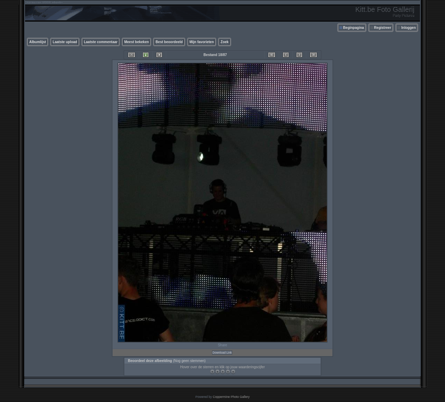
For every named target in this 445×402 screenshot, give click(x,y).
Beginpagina (353, 28)
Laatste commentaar (101, 42)
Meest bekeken (136, 42)
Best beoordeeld (169, 42)
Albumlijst (37, 42)
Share (222, 345)
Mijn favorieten (201, 42)
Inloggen (408, 28)
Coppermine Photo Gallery (231, 397)
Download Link (222, 352)
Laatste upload (64, 42)
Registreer (382, 28)
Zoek (224, 42)
